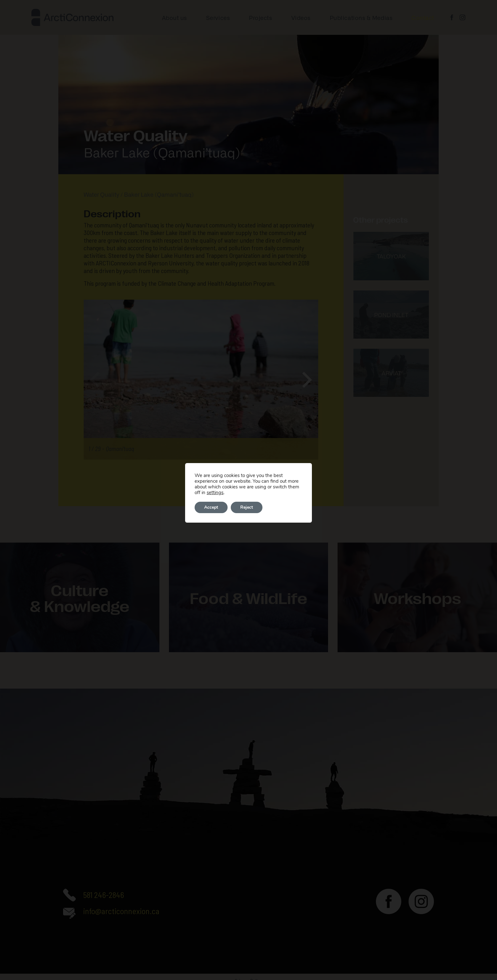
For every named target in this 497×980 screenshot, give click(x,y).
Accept (211, 507)
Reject (246, 507)
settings (215, 492)
